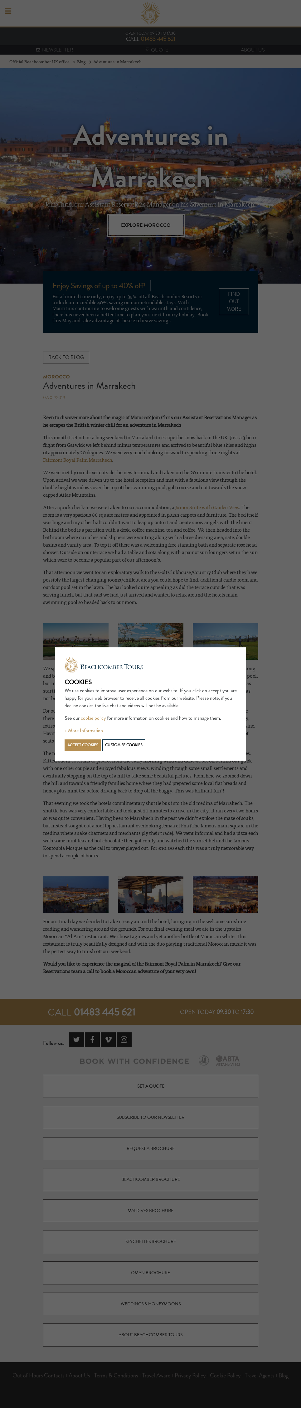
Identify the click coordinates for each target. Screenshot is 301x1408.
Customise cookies (123, 745)
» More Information (84, 730)
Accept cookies (82, 745)
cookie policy (93, 718)
